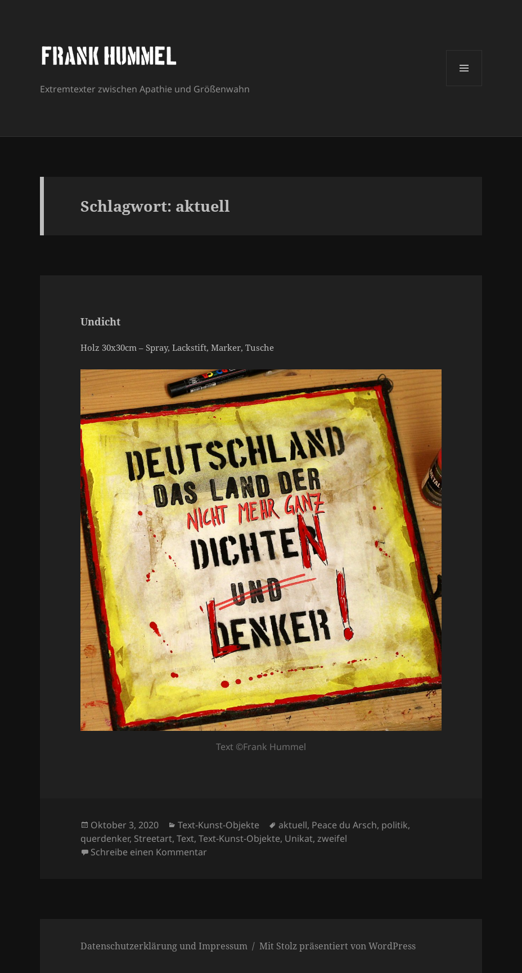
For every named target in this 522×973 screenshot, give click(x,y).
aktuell (292, 825)
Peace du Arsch (344, 825)
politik (394, 825)
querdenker (104, 838)
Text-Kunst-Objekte (218, 825)
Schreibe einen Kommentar (149, 852)
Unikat (299, 838)
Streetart (153, 838)
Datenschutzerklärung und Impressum (164, 946)
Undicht (100, 321)
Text (185, 838)
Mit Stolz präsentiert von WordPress (337, 946)
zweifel (332, 838)
